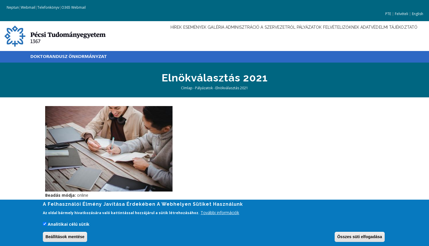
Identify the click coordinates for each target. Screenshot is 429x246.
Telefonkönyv (48, 7)
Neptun (12, 7)
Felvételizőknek (329, 35)
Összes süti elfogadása (359, 237)
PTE (388, 13)
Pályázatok (291, 35)
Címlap (186, 87)
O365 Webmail (73, 7)
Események (153, 35)
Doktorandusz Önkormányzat (68, 56)
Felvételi (401, 13)
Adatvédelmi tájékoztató (385, 35)
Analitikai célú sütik (68, 225)
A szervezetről (254, 35)
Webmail (28, 7)
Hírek (129, 35)
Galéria (179, 35)
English (417, 13)
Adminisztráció (212, 35)
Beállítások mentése (65, 237)
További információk (220, 213)
